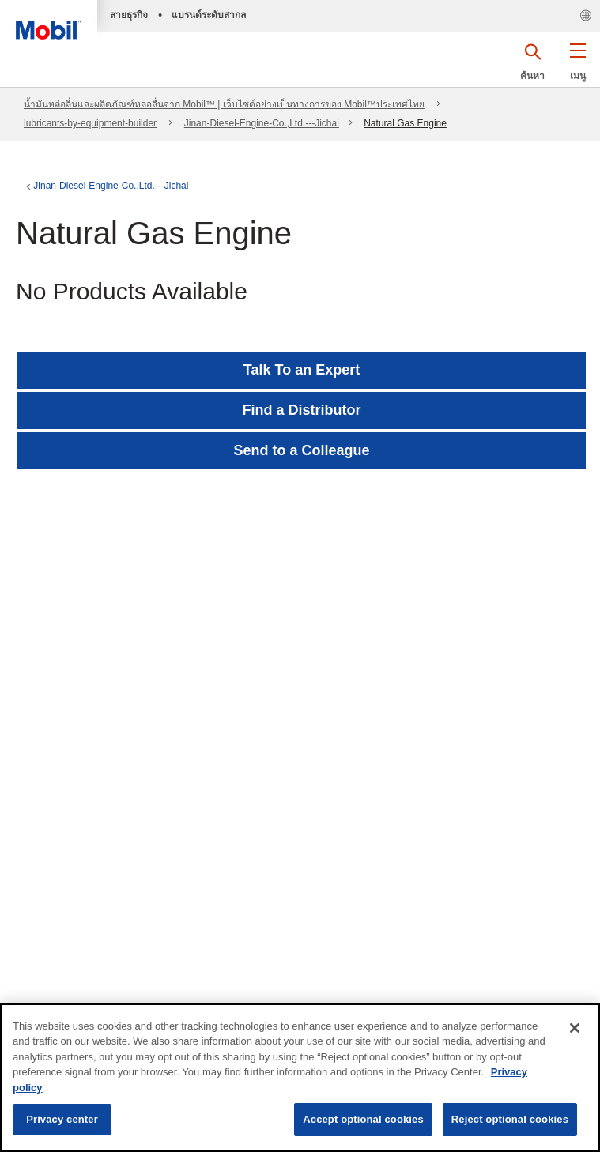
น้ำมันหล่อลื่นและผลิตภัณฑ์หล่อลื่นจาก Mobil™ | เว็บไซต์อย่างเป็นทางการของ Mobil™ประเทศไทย (224, 104)
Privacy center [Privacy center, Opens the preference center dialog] (62, 1119)
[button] (577, 67)
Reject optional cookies (509, 1119)
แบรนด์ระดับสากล (209, 15)
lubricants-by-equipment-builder (90, 123)
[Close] (574, 1028)
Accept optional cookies (363, 1119)
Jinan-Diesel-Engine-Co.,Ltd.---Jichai (261, 123)
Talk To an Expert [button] (301, 370)
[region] (300, 1077)
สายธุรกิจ (129, 15)
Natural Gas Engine (405, 123)
